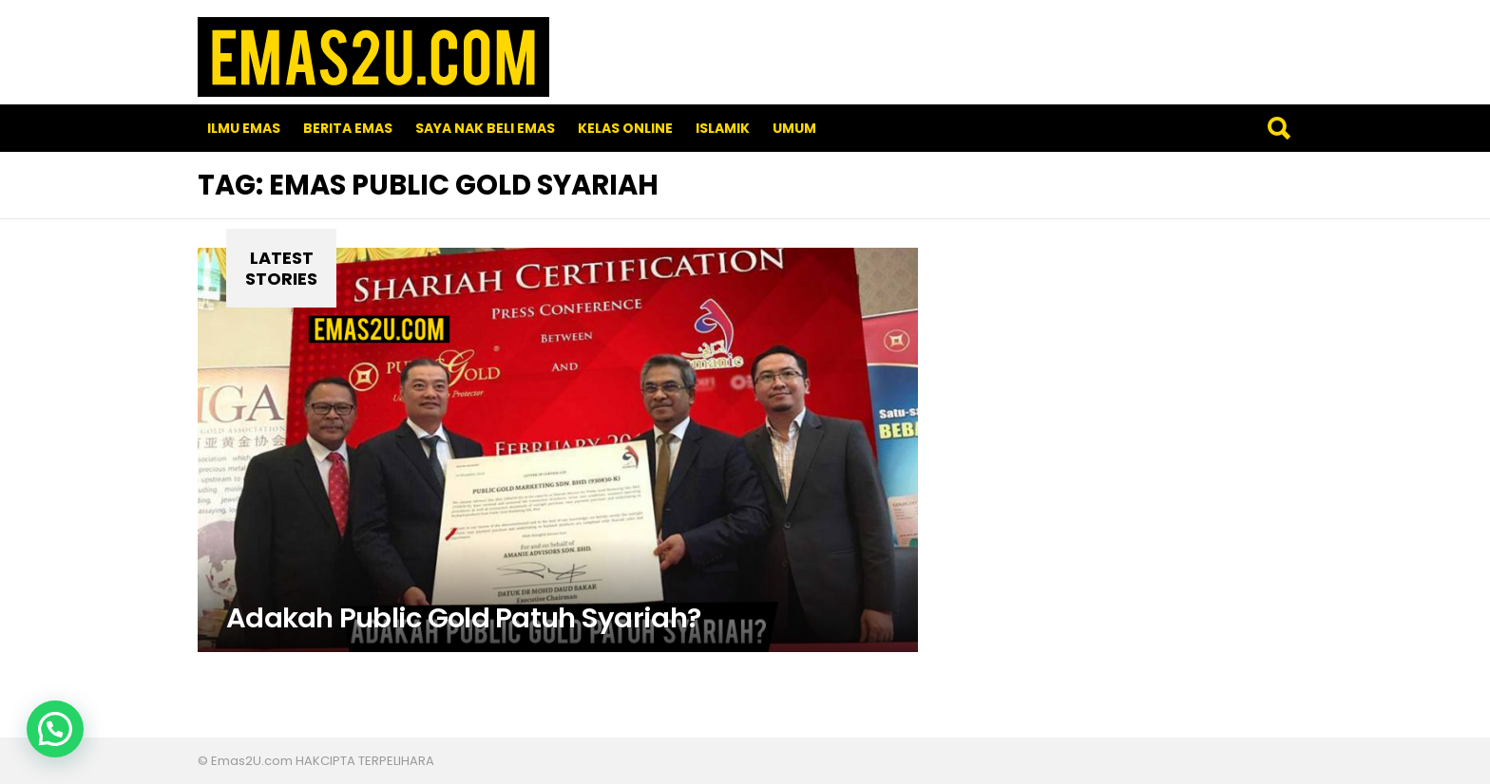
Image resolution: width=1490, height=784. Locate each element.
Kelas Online (625, 128)
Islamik (723, 128)
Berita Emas (347, 128)
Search (1278, 128)
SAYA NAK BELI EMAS (485, 128)
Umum (794, 128)
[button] (55, 728)
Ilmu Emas (243, 128)
